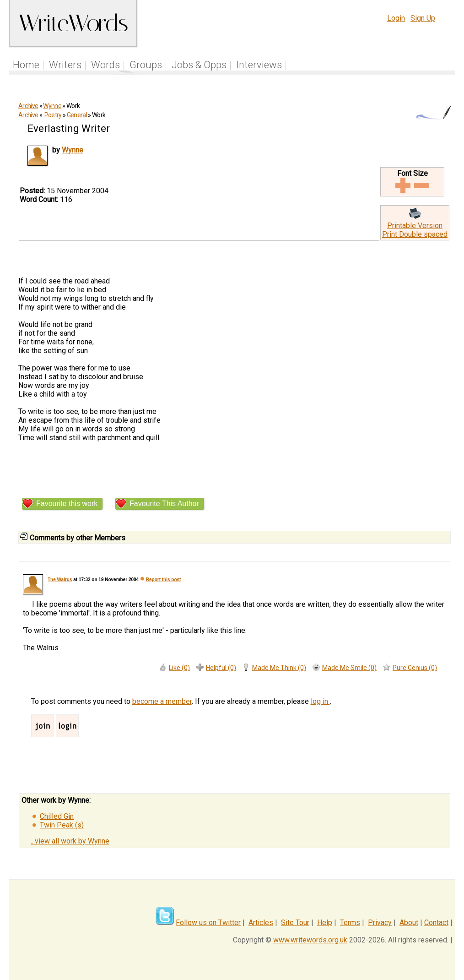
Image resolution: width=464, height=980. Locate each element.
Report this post (163, 579)
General (77, 115)
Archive (28, 105)
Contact (436, 922)
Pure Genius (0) (415, 667)
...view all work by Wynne (70, 841)
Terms (350, 922)
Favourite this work (66, 503)
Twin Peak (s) (62, 825)
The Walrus (60, 579)
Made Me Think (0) (279, 667)
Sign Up (422, 18)
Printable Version (414, 225)
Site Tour (295, 922)
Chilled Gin (57, 816)
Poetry (53, 115)
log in (320, 701)
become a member (162, 701)
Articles (260, 922)
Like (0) (179, 667)
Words (105, 65)
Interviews (259, 65)
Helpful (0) (221, 667)
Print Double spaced (415, 234)
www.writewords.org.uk (310, 940)
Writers (65, 65)
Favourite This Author (164, 503)
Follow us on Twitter (208, 922)
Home (26, 65)
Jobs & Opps (199, 65)
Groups (145, 65)
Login (396, 18)
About (408, 922)
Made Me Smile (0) (349, 667)
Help (324, 922)
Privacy (380, 922)
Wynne (52, 105)
